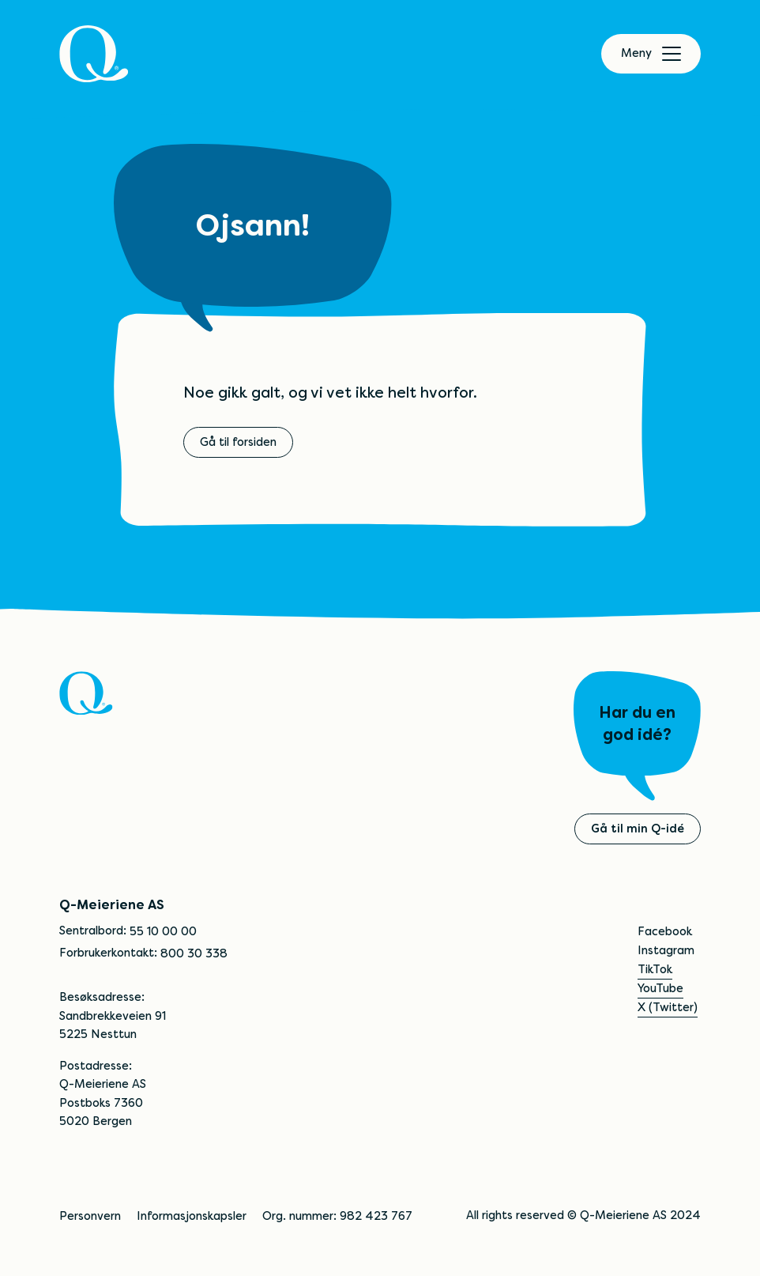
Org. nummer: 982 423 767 (337, 1216)
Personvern (90, 1216)
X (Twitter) (668, 1007)
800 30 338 (194, 953)
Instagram (666, 950)
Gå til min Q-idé (637, 828)
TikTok (655, 969)
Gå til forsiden (238, 442)
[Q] (94, 53)
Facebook (665, 931)
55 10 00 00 (163, 931)
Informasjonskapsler (191, 1216)
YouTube (660, 988)
